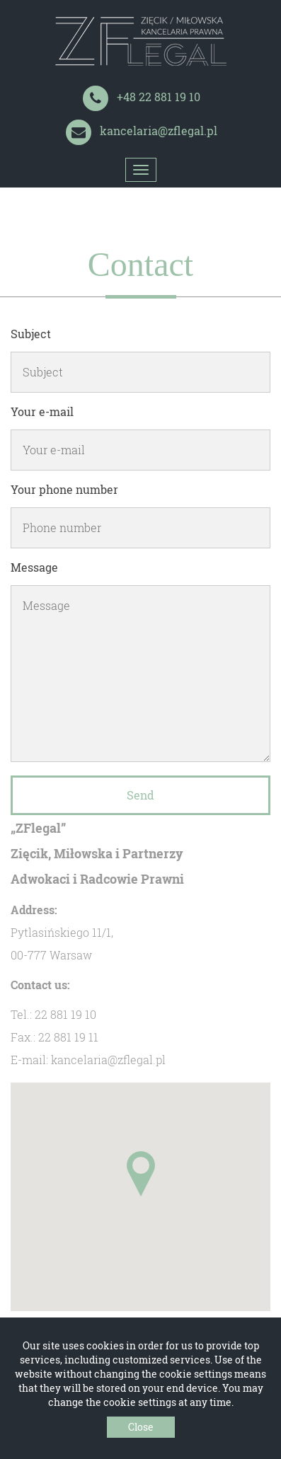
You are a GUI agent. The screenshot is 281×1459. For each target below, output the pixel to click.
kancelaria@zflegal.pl (158, 130)
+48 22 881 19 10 (158, 96)
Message (34, 567)
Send (140, 795)
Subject (31, 333)
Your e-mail (42, 411)
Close (141, 1427)
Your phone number (64, 489)
